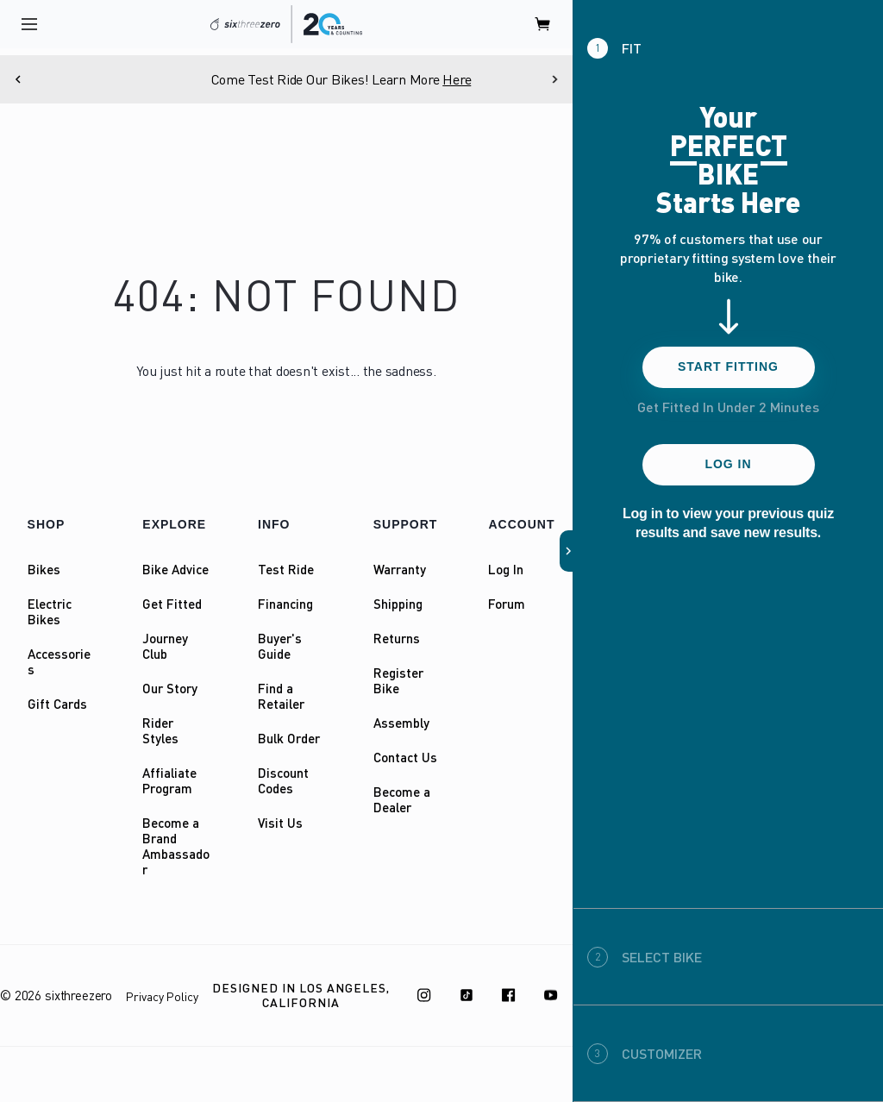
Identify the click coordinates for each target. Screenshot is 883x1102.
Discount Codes (283, 780)
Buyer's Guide (280, 645)
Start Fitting (728, 366)
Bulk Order (289, 738)
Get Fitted (172, 603)
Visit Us (280, 822)
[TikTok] (466, 995)
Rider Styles (160, 730)
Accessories (59, 661)
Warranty (399, 569)
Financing (285, 603)
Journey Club (165, 645)
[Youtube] (551, 995)
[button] (566, 551)
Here (516, 79)
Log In (505, 569)
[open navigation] (29, 24)
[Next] (554, 79)
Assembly (401, 722)
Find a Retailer (281, 695)
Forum (506, 603)
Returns (396, 638)
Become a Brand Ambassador (176, 846)
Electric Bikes (50, 611)
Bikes (44, 569)
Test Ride (286, 569)
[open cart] (543, 24)
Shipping (398, 603)
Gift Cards (57, 703)
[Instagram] (424, 995)
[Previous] (18, 79)
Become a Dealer (401, 799)
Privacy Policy (162, 996)
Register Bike (398, 680)
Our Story (169, 688)
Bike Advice (175, 569)
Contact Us (405, 757)
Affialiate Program (169, 780)
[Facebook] (508, 995)
